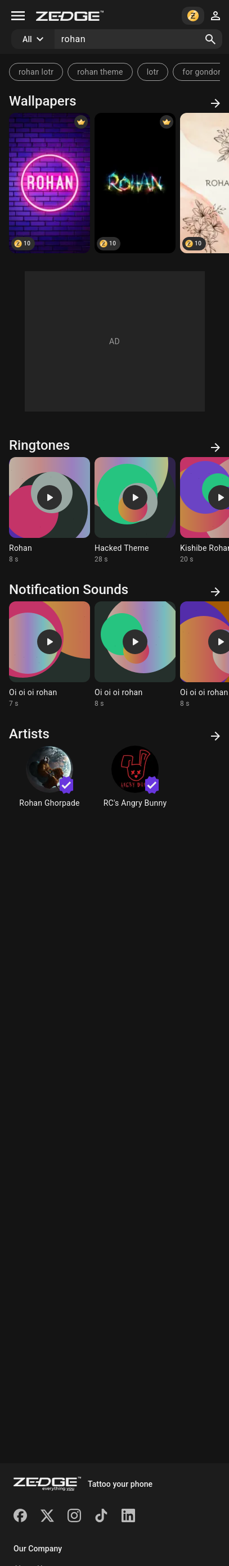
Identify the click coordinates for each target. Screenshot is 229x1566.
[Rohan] (49, 183)
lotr (153, 71)
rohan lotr (36, 71)
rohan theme (100, 71)
